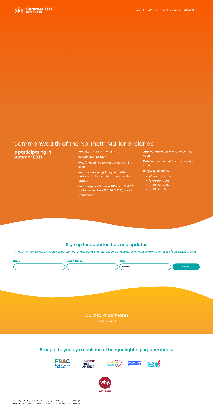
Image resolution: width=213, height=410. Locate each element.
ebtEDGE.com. (87, 194)
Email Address (74, 261)
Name (16, 261)
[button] (190, 9)
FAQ (149, 10)
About (140, 10)
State (122, 261)
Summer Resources (167, 10)
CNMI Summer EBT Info (105, 151)
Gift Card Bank (39, 401)
